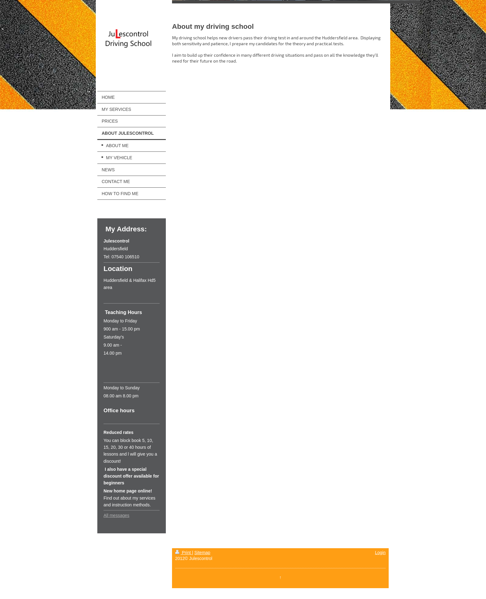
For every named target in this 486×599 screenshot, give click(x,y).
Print (183, 552)
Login (380, 552)
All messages (116, 515)
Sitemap (202, 552)
